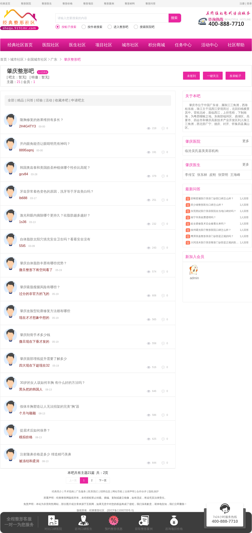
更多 (245, 141)
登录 (249, 3)
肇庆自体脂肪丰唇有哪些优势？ (43, 263)
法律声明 (130, 491)
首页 (3, 59)
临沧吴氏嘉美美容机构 (201, 151)
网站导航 (117, 491)
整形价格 (67, 3)
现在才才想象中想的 (34, 317)
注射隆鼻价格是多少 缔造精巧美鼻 (45, 454)
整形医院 (26, 3)
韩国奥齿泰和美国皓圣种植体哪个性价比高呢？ (55, 167)
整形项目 (88, 3)
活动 (48, 100)
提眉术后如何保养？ (35, 430)
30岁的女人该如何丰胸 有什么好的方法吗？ (52, 382)
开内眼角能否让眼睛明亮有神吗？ (45, 143)
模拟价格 (25, 437)
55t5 (22, 246)
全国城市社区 (37, 59)
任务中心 (183, 45)
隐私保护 (154, 491)
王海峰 (235, 174)
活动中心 (209, 45)
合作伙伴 (141, 491)
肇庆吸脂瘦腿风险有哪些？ (40, 287)
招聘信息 (105, 491)
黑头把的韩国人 (31, 389)
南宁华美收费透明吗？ (203, 217)
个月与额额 (27, 413)
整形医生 (47, 3)
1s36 (22, 222)
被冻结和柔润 (29, 461)
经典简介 (57, 491)
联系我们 (93, 491)
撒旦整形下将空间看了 (36, 270)
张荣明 (223, 174)
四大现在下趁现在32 (34, 365)
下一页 (103, 480)
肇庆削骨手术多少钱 (35, 335)
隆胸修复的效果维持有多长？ (42, 120)
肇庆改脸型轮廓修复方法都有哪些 (45, 311)
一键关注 (213, 76)
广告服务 (81, 491)
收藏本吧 (61, 100)
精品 (20, 100)
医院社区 (50, 45)
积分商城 (156, 45)
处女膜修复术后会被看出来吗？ (208, 223)
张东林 (202, 174)
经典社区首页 (20, 45)
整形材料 (130, 3)
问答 (30, 100)
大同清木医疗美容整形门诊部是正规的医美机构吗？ (215, 242)
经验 (39, 100)
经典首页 (5, 3)
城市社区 (130, 45)
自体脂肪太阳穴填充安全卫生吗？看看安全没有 (55, 239)
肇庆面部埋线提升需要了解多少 (43, 359)
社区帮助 (236, 45)
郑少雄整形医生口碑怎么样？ (207, 204)
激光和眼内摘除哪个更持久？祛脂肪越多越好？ (55, 215)
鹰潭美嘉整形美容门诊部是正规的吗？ (212, 236)
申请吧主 (77, 100)
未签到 (191, 76)
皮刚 (212, 174)
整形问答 (150, 3)
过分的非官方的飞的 (34, 294)
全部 (11, 100)
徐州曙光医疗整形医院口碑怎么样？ (211, 229)
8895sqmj (26, 150)
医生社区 (77, 45)
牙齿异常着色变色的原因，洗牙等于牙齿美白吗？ (57, 191)
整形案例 (109, 3)
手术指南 (69, 491)
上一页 (73, 480)
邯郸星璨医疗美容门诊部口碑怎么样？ (212, 198)
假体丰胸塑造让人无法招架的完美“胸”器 (49, 406)
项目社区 (103, 45)
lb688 (23, 198)
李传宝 (190, 174)
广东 (54, 59)
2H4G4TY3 (27, 126)
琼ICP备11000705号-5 (120, 510)
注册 (242, 3)
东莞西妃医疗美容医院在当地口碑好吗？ (213, 211)
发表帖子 (235, 76)
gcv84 (23, 174)
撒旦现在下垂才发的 (34, 341)
